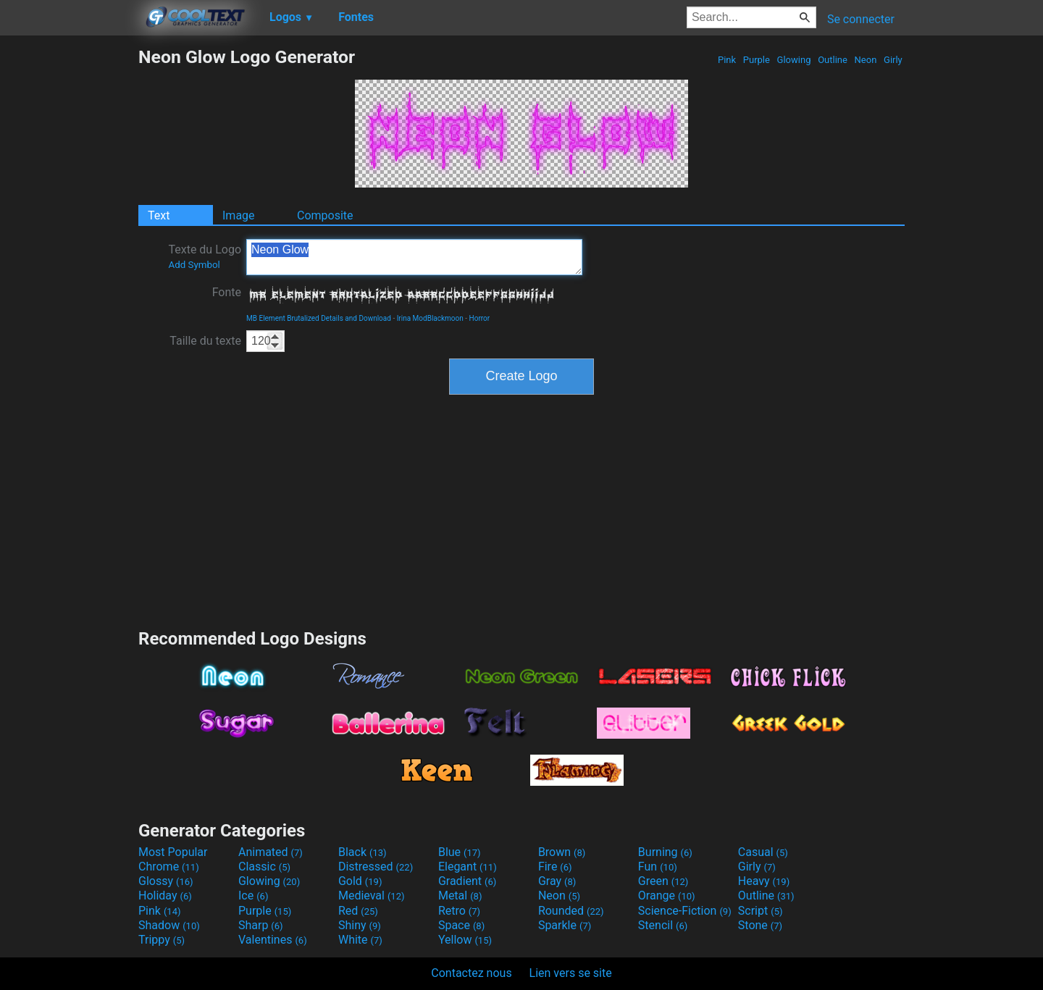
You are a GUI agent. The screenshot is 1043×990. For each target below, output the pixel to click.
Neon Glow (414, 257)
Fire (555, 866)
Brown (561, 852)
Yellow (465, 940)
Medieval (371, 895)
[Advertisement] (69, 263)
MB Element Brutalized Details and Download (318, 318)
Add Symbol (193, 264)
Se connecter (861, 19)
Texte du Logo (204, 256)
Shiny (359, 925)
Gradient (467, 881)
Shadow (169, 925)
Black (362, 852)
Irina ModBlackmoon (430, 318)
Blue (459, 852)
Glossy (165, 881)
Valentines (272, 940)
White (360, 940)
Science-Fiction (685, 911)
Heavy (763, 881)
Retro (459, 911)
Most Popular (173, 852)
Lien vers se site (570, 973)
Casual (763, 852)
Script (760, 911)
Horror (479, 318)
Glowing (793, 59)
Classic (264, 866)
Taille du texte (205, 341)
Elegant (467, 866)
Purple (757, 59)
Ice (253, 895)
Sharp (260, 925)
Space (461, 925)
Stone (760, 925)
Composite (325, 215)
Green (663, 881)
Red (358, 911)
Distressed (375, 866)
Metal (460, 895)
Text (158, 215)
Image (238, 215)
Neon (865, 59)
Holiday (165, 895)
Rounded (571, 911)
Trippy (161, 940)
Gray (557, 881)
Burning (665, 852)
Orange (666, 895)
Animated (270, 852)
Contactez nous (471, 973)
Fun (657, 866)
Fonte (226, 292)
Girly (893, 59)
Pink (727, 59)
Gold (360, 881)
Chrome (168, 866)
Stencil (662, 925)
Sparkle (564, 925)
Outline (833, 59)
